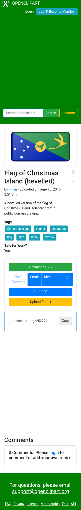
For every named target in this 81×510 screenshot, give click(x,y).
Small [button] (34, 277)
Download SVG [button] (40, 267)
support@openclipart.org (40, 491)
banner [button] (40, 228)
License (32, 504)
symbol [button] (49, 237)
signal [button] (34, 237)
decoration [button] (59, 228)
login (54, 452)
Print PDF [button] (40, 292)
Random (68, 113)
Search (51, 113)
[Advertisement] (40, 62)
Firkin (13, 189)
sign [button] (21, 237)
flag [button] (9, 237)
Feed (65, 504)
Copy (65, 321)
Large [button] (66, 277)
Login (29, 11)
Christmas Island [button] (18, 228)
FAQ (8, 504)
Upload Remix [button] (40, 302)
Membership (50, 504)
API (73, 504)
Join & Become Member (57, 11)
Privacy (19, 504)
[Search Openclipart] (23, 113)
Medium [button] (50, 277)
